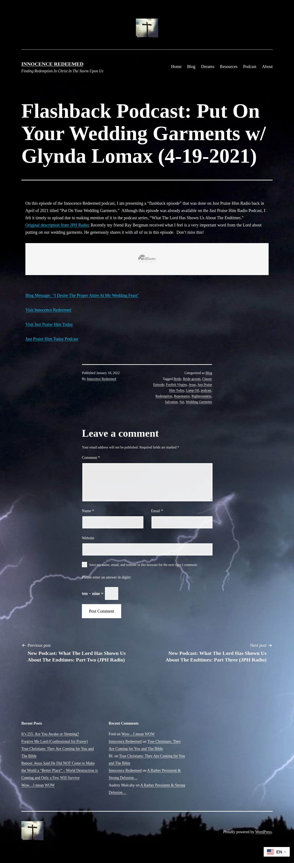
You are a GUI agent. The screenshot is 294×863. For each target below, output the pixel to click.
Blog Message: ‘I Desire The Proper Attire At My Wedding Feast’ (82, 295)
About (267, 66)
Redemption (164, 396)
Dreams (207, 66)
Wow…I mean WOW (38, 785)
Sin (181, 402)
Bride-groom (192, 379)
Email (157, 511)
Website (88, 538)
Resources (228, 66)
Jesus (192, 384)
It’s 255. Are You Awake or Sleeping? (50, 734)
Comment (91, 457)
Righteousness (201, 396)
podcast (206, 390)
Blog (191, 66)
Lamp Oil (192, 390)
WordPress (263, 832)
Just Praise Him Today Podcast (51, 338)
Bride (177, 379)
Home (176, 66)
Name (88, 511)
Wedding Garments (199, 402)
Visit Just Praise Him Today (49, 324)
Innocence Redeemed (52, 64)
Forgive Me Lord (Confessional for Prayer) (54, 741)
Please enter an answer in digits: (106, 577)
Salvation (171, 402)
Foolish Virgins (176, 384)
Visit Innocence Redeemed (48, 309)
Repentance (182, 396)
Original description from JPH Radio (57, 225)
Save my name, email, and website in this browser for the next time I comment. (143, 565)
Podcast (249, 66)
